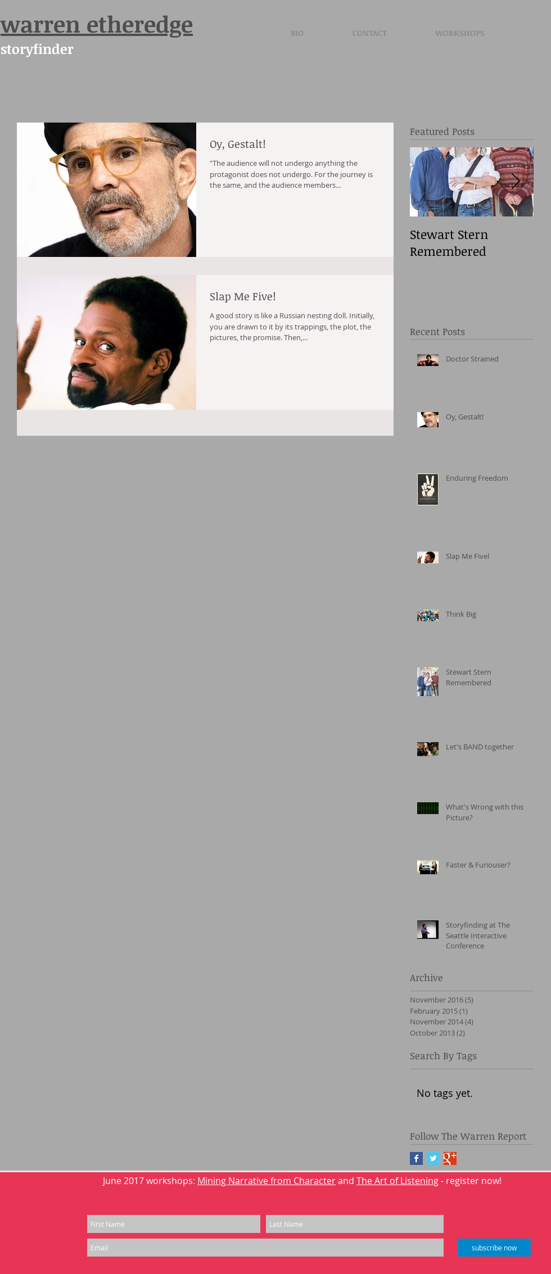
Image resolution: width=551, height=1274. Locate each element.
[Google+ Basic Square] (450, 1158)
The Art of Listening (397, 1180)
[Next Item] (516, 182)
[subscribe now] (494, 1248)
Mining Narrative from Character (266, 1180)
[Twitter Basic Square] (433, 1158)
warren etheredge (97, 23)
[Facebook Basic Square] (416, 1158)
